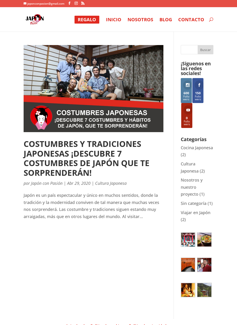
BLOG (165, 20)
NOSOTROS (140, 20)
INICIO (113, 20)
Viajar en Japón (195, 190)
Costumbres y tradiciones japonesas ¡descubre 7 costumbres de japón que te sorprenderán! (87, 158)
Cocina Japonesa (197, 125)
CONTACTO (191, 20)
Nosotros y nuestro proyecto (192, 165)
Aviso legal (75, 303)
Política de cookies (106, 303)
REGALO (87, 19)
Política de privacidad (147, 303)
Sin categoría (193, 181)
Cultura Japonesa (111, 183)
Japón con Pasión (46, 183)
